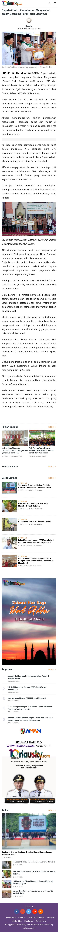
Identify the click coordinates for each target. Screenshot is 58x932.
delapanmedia (29, 928)
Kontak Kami (41, 921)
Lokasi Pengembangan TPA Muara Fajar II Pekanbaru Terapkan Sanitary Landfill (36, 541)
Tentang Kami (10, 917)
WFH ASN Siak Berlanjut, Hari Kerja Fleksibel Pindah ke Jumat (33, 504)
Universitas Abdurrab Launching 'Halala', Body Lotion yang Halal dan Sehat (15, 450)
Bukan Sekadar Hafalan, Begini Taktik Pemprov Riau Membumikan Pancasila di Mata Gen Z (35, 560)
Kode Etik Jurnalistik (36, 917)
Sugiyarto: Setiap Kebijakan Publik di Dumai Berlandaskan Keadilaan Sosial (34, 486)
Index (52, 427)
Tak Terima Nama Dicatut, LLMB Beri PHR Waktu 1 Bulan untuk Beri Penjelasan (42, 450)
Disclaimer (28, 921)
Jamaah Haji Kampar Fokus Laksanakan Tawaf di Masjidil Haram (28, 677)
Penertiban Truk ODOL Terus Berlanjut (34, 521)
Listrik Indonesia (10, 418)
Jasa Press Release (8, 901)
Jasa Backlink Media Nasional (30, 901)
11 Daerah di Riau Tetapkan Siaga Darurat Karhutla (34, 862)
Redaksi (29, 26)
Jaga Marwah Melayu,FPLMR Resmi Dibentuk (26, 698)
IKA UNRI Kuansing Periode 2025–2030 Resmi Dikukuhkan (26, 688)
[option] (15, 444)
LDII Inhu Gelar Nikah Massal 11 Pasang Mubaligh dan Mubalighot (33, 882)
